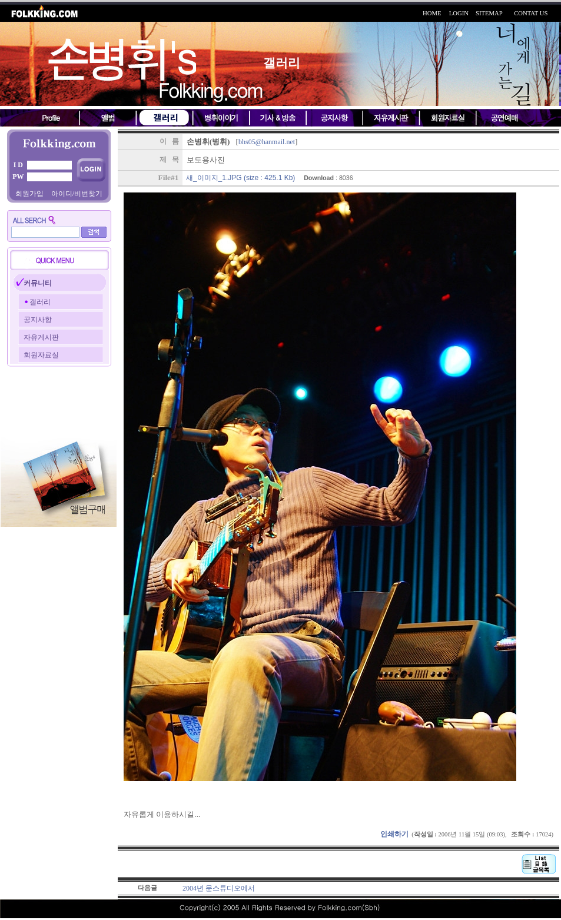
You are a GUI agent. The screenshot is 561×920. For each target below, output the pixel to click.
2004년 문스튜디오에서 (218, 888)
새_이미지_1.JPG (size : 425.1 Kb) (240, 178)
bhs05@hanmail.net (266, 142)
